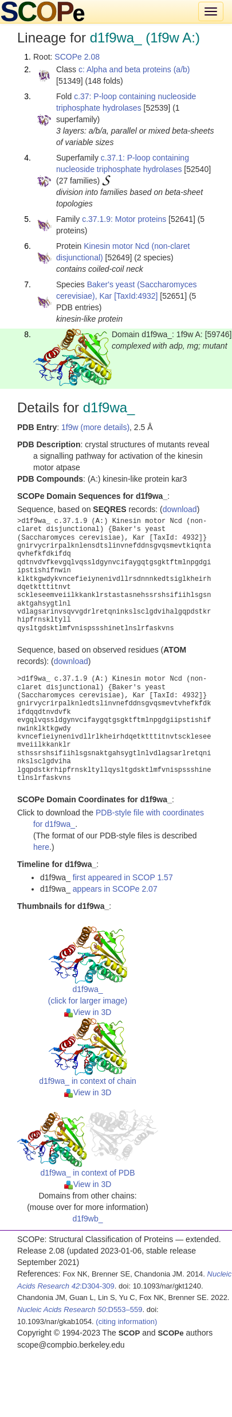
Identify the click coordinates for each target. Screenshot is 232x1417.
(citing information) (126, 1321)
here (41, 847)
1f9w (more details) (95, 427)
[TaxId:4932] (136, 295)
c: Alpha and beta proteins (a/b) (134, 69)
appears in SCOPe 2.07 (115, 888)
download (180, 509)
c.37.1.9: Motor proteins (124, 219)
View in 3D (88, 1012)
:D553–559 (80, 1309)
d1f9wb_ (88, 1218)
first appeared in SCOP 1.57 (123, 877)
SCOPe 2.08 (77, 56)
